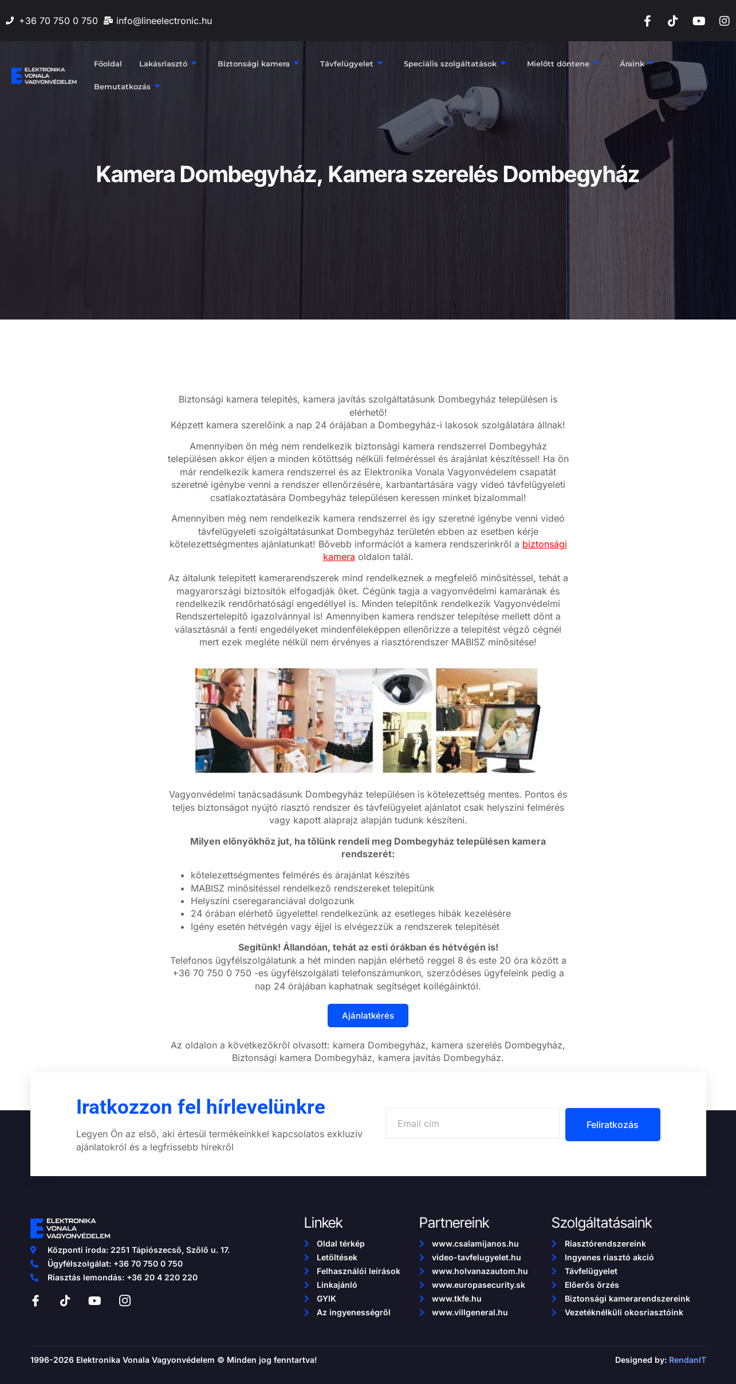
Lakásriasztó (168, 64)
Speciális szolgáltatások (455, 64)
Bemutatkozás (127, 87)
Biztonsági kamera (259, 64)
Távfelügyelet (351, 64)
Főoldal (108, 64)
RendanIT (687, 1360)
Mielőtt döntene (563, 64)
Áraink (637, 64)
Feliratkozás (611, 1124)
